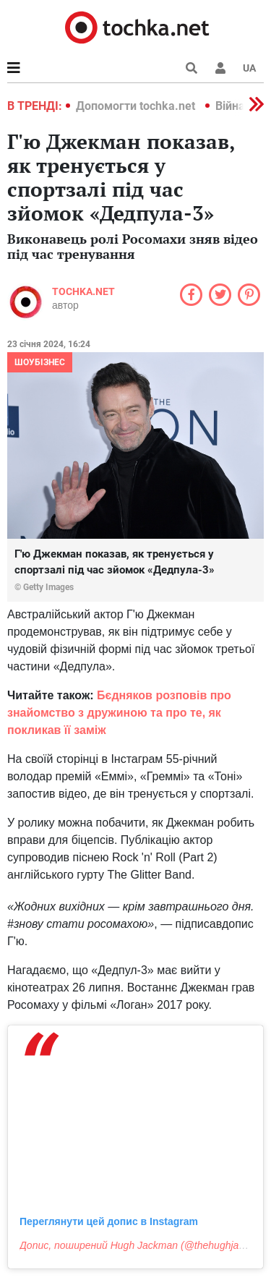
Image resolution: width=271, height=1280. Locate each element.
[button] (220, 68)
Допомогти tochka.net (137, 106)
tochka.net (83, 291)
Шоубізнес (39, 362)
